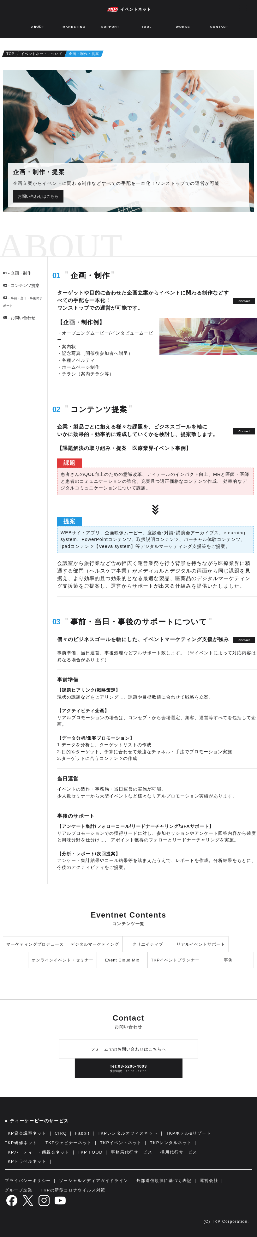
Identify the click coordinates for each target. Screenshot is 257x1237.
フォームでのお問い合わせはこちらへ (128, 1049)
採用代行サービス (178, 1152)
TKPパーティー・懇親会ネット (37, 1152)
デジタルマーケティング (94, 944)
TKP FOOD (90, 1152)
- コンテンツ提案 (21, 285)
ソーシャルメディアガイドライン (93, 1180)
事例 (228, 960)
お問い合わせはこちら (38, 196)
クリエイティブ (147, 944)
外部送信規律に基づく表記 (164, 1180)
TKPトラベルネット (25, 1161)
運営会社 (209, 1180)
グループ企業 (19, 1190)
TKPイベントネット (121, 1142)
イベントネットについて (42, 54)
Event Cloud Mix (122, 960)
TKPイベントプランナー (175, 960)
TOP (10, 54)
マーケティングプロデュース (35, 944)
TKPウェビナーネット (68, 1142)
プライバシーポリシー (28, 1180)
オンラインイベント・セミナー (62, 960)
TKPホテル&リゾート (188, 1133)
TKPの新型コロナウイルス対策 (72, 1190)
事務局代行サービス (131, 1152)
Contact (244, 301)
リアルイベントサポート (200, 944)
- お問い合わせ (19, 317)
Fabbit (82, 1133)
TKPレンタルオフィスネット (128, 1133)
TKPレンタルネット (171, 1142)
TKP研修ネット (21, 1142)
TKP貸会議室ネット (25, 1133)
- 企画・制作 (17, 273)
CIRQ (61, 1133)
